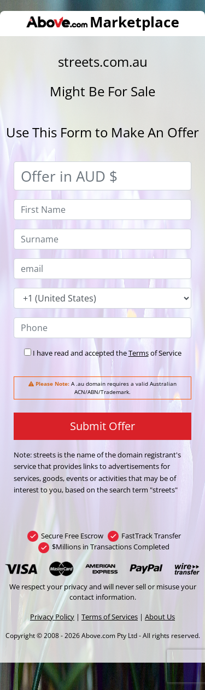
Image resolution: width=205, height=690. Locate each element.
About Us (160, 617)
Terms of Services (109, 617)
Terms (138, 353)
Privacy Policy (52, 617)
